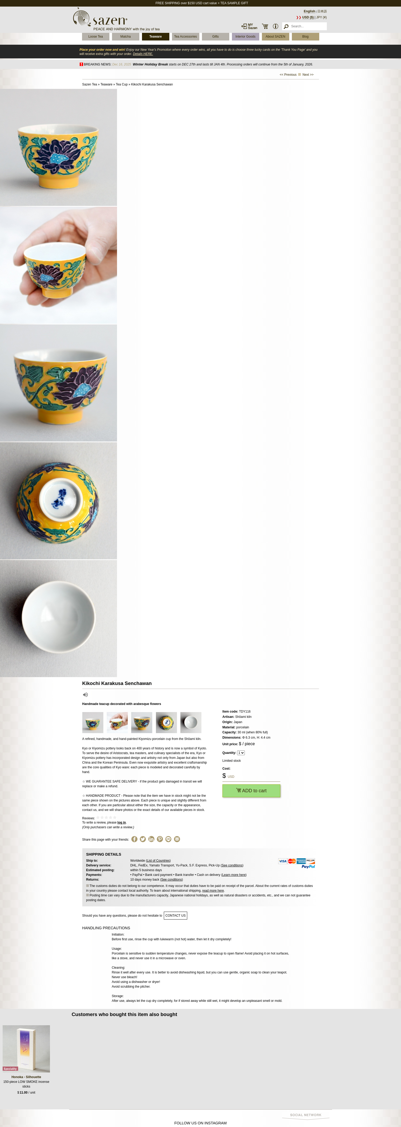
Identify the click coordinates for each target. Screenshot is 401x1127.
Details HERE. (143, 54)
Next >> (307, 75)
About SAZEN (275, 36)
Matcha (125, 36)
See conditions (232, 865)
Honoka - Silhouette (26, 1077)
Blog (305, 36)
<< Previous (288, 75)
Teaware (155, 36)
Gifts (215, 36)
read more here (213, 890)
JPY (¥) (321, 17)
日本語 (322, 11)
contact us (175, 915)
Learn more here (234, 875)
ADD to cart (251, 790)
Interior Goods (245, 36)
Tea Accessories (185, 36)
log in (122, 822)
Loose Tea (95, 36)
